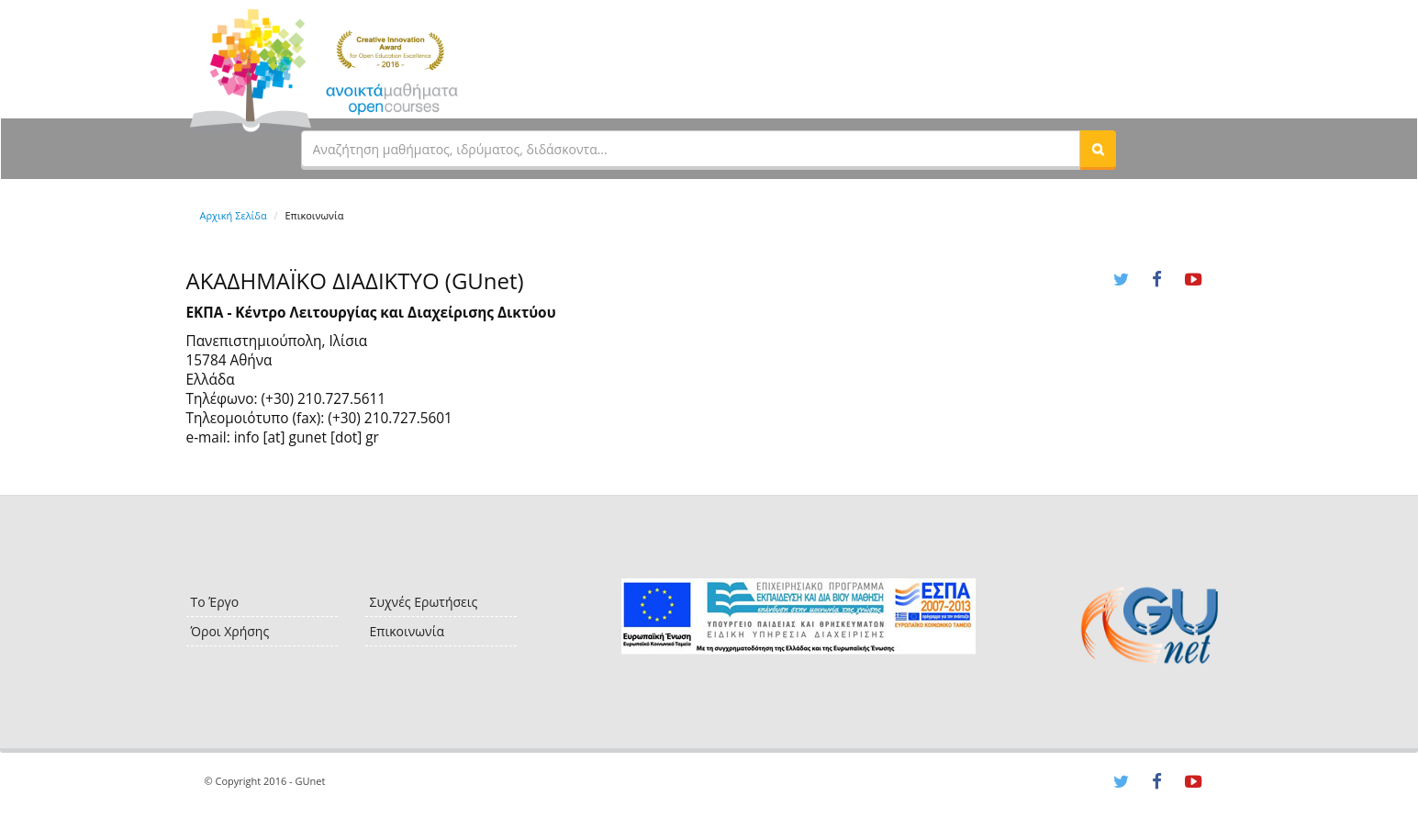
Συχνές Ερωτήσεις (424, 602)
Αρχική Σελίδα (233, 215)
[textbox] (691, 148)
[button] (1097, 148)
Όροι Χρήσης (230, 631)
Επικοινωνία (407, 631)
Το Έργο (215, 602)
